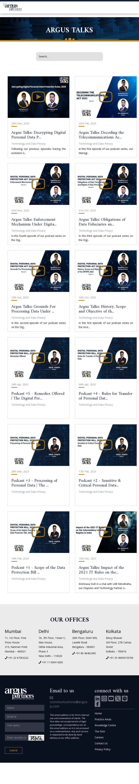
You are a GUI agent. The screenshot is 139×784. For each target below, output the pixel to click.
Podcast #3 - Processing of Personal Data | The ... (34, 483)
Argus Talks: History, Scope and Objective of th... (102, 309)
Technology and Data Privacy (28, 143)
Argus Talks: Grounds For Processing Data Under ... (33, 309)
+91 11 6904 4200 (52, 662)
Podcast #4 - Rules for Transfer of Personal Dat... (106, 396)
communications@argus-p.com (69, 702)
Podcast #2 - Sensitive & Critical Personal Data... (100, 483)
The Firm (100, 731)
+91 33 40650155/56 (121, 657)
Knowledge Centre (105, 725)
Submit (14, 750)
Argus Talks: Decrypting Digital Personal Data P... (38, 135)
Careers (99, 737)
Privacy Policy (102, 749)
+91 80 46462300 (85, 653)
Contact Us (101, 743)
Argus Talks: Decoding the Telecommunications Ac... (101, 135)
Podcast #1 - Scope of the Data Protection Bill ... (38, 570)
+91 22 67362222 (18, 657)
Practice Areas (103, 719)
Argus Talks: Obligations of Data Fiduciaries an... (102, 222)
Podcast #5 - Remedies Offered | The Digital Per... (37, 396)
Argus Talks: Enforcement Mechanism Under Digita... (33, 222)
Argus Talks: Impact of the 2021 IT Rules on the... (101, 570)
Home (98, 713)
